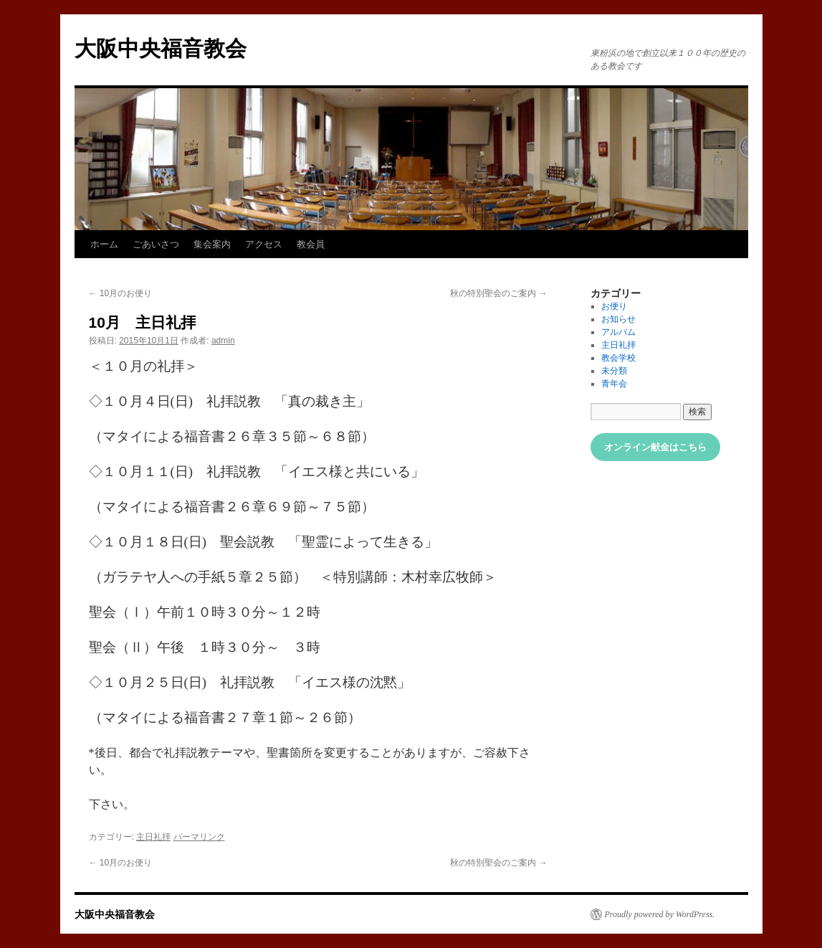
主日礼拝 (153, 837)
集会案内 (212, 244)
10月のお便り (121, 293)
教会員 (311, 244)
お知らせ (618, 319)
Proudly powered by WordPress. (660, 914)
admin (223, 341)
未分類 (614, 371)
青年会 (614, 384)
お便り (614, 306)
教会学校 (618, 358)
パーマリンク (199, 837)
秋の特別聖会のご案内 (498, 293)
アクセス (263, 244)
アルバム (618, 332)
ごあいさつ (156, 244)
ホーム (104, 244)
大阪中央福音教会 (161, 48)
